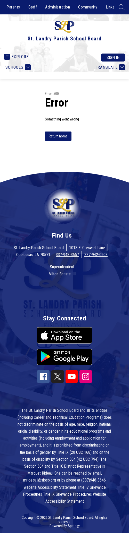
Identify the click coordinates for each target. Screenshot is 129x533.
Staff (32, 7)
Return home (58, 136)
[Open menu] (16, 57)
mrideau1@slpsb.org (39, 480)
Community (88, 7)
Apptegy (74, 526)
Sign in (113, 57)
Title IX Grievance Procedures (67, 494)
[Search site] (122, 7)
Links (110, 7)
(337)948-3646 (93, 480)
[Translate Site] (109, 67)
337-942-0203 (96, 254)
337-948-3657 (67, 254)
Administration (57, 7)
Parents (13, 7)
